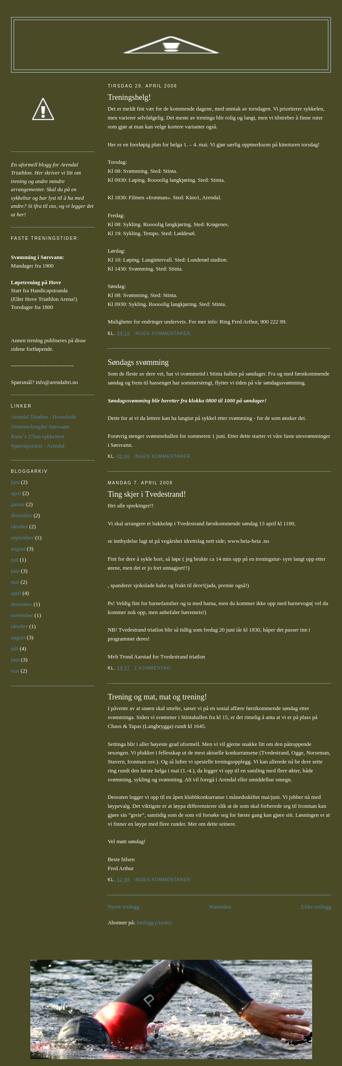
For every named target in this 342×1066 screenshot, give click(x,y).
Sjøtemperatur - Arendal (38, 446)
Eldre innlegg (316, 906)
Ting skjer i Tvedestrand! (147, 494)
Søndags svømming (138, 362)
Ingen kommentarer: (164, 333)
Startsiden (220, 906)
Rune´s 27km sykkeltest (37, 436)
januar (18, 504)
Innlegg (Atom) (154, 922)
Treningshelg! (129, 97)
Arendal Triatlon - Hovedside (43, 417)
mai (15, 582)
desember (21, 515)
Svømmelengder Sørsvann (40, 426)
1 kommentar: (154, 668)
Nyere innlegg (123, 906)
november (22, 615)
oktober (19, 526)
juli (14, 559)
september (22, 537)
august (18, 548)
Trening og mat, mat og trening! (157, 697)
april (16, 493)
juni (15, 482)
